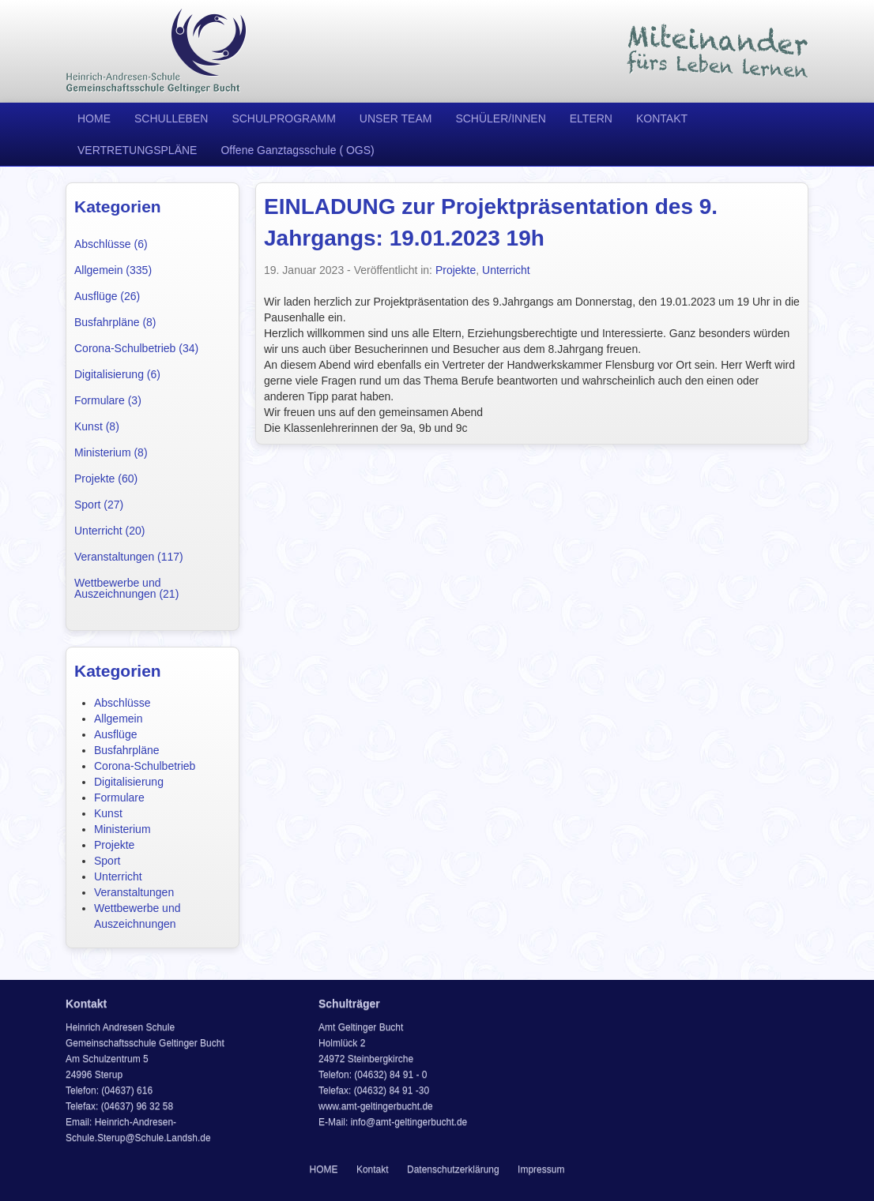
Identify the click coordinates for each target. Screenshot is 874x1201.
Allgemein (118, 718)
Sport (107, 860)
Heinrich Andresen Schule (156, 51)
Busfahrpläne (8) (115, 322)
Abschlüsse (122, 702)
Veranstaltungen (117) (128, 556)
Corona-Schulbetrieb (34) (136, 348)
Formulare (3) (107, 400)
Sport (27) (98, 504)
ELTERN (591, 118)
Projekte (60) (106, 478)
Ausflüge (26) (107, 296)
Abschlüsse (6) (111, 244)
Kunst (108, 813)
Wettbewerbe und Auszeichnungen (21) (126, 588)
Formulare (119, 797)
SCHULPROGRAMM (283, 118)
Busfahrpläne (127, 750)
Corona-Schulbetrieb (144, 766)
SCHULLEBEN (171, 118)
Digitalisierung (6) (117, 374)
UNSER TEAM (396, 118)
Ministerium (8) (111, 452)
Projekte (114, 845)
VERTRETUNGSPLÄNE (137, 150)
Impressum (541, 1169)
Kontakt (372, 1169)
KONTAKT (662, 118)
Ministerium (122, 829)
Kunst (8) (96, 426)
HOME (94, 118)
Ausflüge (115, 734)
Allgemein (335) (113, 270)
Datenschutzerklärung (453, 1169)
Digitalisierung (129, 781)
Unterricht (118, 876)
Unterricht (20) (109, 530)
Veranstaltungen (134, 892)
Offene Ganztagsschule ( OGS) (297, 150)
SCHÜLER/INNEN (500, 118)
